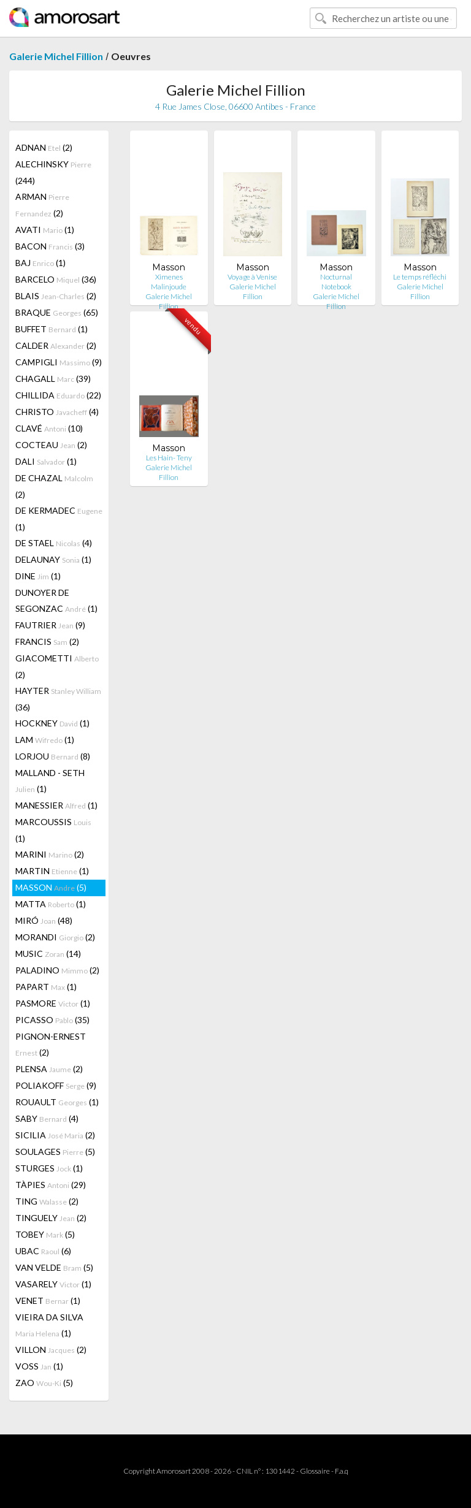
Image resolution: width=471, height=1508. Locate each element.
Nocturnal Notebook (336, 281)
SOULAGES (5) (55, 1151)
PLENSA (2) (49, 1069)
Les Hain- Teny (169, 457)
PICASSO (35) (52, 1020)
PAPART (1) (46, 986)
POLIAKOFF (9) (55, 1085)
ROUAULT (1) (57, 1102)
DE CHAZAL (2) (54, 486)
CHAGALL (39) (53, 378)
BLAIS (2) (55, 296)
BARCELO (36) (55, 279)
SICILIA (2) (55, 1135)
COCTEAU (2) (51, 445)
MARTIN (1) (52, 871)
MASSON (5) (50, 887)
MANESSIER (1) (56, 805)
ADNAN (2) (43, 147)
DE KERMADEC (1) (58, 518)
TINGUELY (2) (50, 1218)
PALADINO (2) (57, 970)
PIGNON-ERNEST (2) (50, 1044)
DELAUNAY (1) (53, 559)
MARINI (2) (49, 854)
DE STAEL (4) (53, 543)
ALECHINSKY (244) (53, 172)
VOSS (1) (39, 1366)
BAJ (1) (40, 262)
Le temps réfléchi (419, 276)
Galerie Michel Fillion (56, 56)
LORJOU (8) (52, 756)
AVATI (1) (44, 229)
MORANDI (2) (55, 937)
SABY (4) (46, 1118)
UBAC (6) (43, 1251)
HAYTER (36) (58, 698)
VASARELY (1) (53, 1284)
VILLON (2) (50, 1349)
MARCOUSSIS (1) (53, 830)
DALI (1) (46, 461)
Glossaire (315, 1471)
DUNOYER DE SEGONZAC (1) (56, 600)
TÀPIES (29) (50, 1184)
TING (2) (46, 1201)
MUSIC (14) (48, 953)
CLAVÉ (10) (49, 428)
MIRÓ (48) (43, 920)
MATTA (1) (50, 904)
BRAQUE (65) (56, 312)
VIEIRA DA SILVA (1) (49, 1325)
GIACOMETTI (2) (57, 666)
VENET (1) (47, 1300)
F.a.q (341, 1471)
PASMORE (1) (52, 1003)
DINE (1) (38, 576)
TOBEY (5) (45, 1234)
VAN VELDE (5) (54, 1267)
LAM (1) (44, 739)
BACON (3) (50, 246)
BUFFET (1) (51, 329)
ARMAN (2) (42, 204)
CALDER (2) (55, 345)
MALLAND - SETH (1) (50, 780)
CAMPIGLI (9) (58, 362)
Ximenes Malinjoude (168, 281)
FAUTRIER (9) (50, 625)
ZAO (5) (44, 1382)
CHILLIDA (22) (58, 395)
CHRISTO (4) (57, 411)
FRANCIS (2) (47, 641)
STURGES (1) (49, 1168)
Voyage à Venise (252, 276)
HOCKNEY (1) (52, 723)
